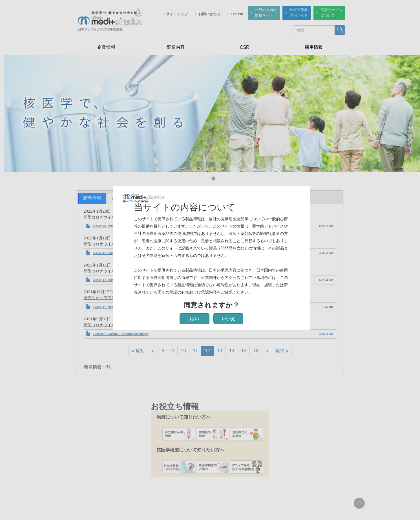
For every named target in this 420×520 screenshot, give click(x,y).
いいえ (228, 318)
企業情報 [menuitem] (106, 47)
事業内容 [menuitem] (176, 47)
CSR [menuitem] (244, 47)
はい (194, 318)
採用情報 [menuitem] (314, 47)
